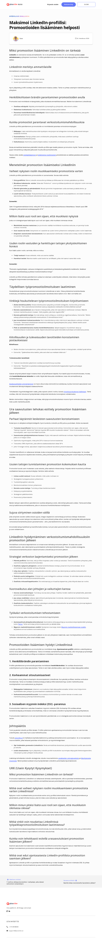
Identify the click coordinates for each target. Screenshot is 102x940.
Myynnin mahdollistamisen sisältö (73, 627)
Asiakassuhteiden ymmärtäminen (21, 384)
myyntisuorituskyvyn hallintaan (75, 392)
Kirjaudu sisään (52, 4)
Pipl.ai (20, 624)
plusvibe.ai (19, 738)
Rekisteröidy (68, 4)
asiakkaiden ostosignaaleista (68, 758)
